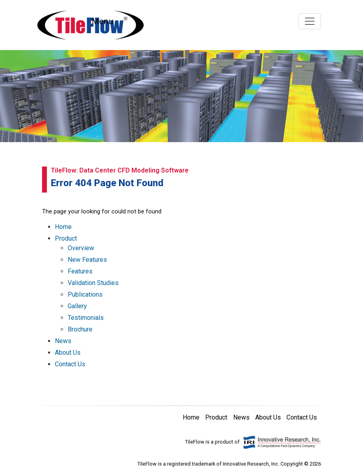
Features (80, 271)
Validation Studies (93, 283)
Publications (85, 294)
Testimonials (86, 317)
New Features (87, 259)
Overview (81, 248)
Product (66, 238)
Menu (102, 21)
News (63, 341)
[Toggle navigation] (309, 21)
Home (63, 227)
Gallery (77, 306)
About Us (68, 352)
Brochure (80, 329)
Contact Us (70, 364)
